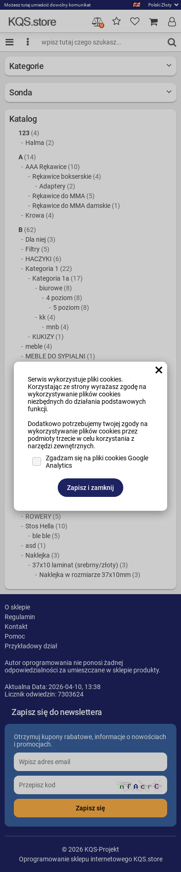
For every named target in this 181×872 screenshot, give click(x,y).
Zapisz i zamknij (90, 487)
